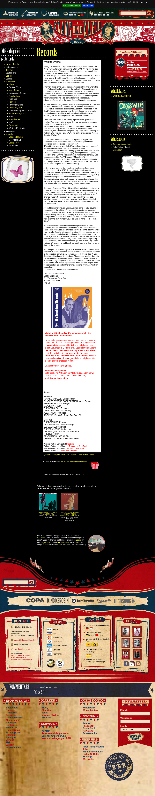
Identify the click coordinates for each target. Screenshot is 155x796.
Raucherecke (13, 730)
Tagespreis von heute (122, 144)
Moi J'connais (15, 140)
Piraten (10, 725)
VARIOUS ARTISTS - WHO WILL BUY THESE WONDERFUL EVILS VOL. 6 (69, 514)
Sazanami (13, 146)
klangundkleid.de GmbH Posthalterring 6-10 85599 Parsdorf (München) (21, 657)
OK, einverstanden (71, 6)
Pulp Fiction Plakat (121, 147)
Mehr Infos (88, 6)
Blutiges (10, 710)
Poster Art (11, 727)
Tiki (8, 742)
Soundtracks (14, 119)
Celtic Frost (14, 143)
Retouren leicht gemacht (55, 733)
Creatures (11, 712)
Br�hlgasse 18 (62, 542)
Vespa (45, 712)
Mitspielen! (118, 150)
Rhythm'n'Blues (16, 105)
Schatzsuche (118, 139)
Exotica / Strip (15, 87)
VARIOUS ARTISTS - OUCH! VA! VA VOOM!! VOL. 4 (47, 513)
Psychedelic (14, 96)
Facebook (88, 726)
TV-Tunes (10, 131)
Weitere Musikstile (17, 128)
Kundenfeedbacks (93, 751)
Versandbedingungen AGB (56, 738)
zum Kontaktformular (22, 649)
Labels (9, 79)
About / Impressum (93, 746)
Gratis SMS (89, 728)
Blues (11, 84)
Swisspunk (14, 125)
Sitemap (10, 735)
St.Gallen (41, 538)
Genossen (11, 715)
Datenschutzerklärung (54, 736)
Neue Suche (50, 454)
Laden (78, 540)
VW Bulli (46, 717)
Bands (9, 76)
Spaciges (11, 737)
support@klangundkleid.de (24, 640)
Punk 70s (13, 99)
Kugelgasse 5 (46, 542)
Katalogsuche (12, 67)
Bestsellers (11, 73)
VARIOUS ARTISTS (122, 96)
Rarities (12, 102)
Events (86, 723)
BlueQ (45, 707)
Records (9, 59)
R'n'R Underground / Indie (20, 110)
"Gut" (38, 692)
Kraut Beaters (15, 90)
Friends (9, 134)
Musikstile (10, 82)
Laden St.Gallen (91, 754)
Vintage (10, 740)
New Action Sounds (17, 93)
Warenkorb (89, 707)
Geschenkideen (14, 717)
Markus (36, 687)
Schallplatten (118, 91)
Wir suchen (89, 759)
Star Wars (47, 710)
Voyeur (10, 745)
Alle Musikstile (63, 454)
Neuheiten (11, 722)
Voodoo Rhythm (16, 137)
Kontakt (46, 731)
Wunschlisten (13, 747)
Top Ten (9, 70)
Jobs (85, 749)
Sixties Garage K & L (18, 113)
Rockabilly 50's (15, 108)
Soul (11, 116)
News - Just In (12, 64)
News (91, 454)
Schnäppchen (13, 732)
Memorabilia (12, 720)
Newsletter (88, 731)
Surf (11, 122)
